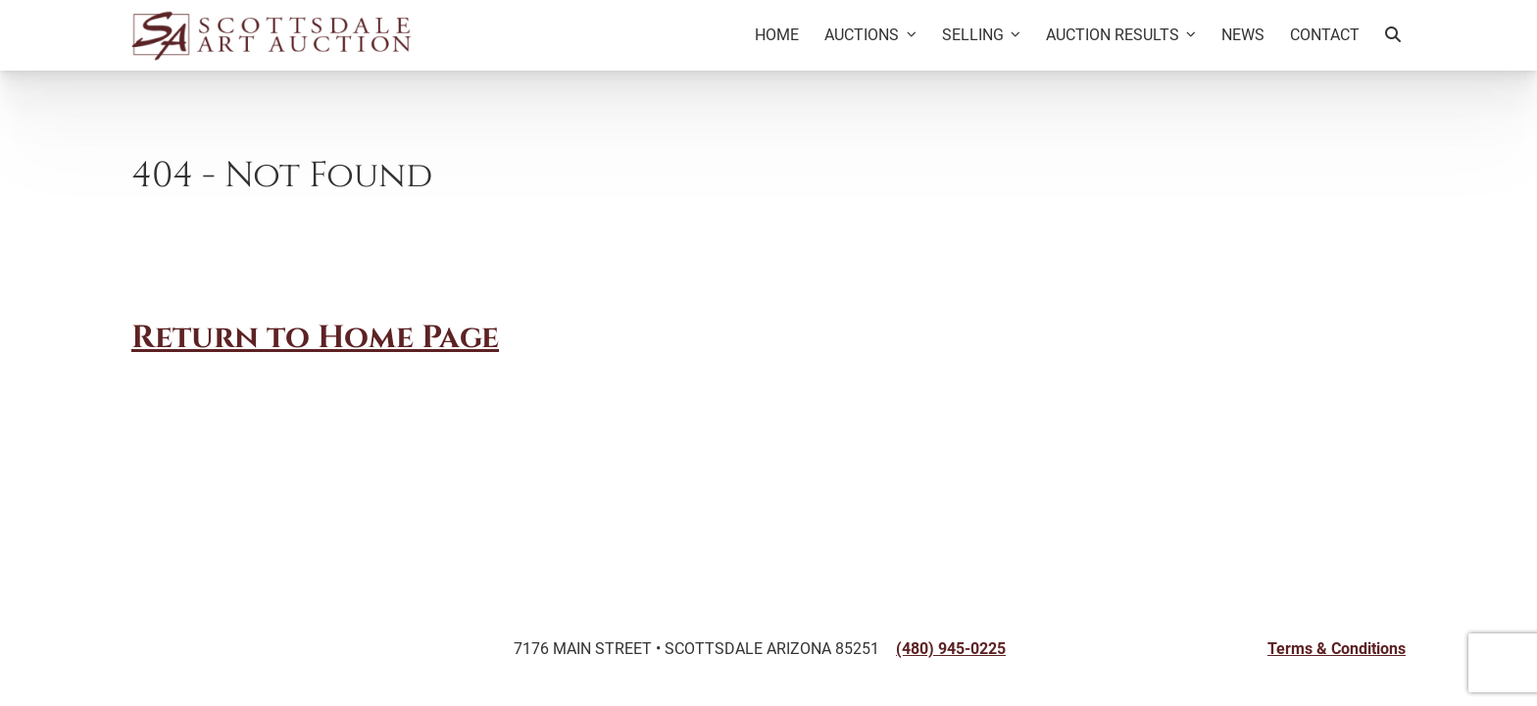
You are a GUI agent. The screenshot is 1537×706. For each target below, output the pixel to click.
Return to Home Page (315, 339)
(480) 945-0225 (951, 648)
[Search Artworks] (1393, 35)
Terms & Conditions (1336, 648)
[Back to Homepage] (271, 35)
